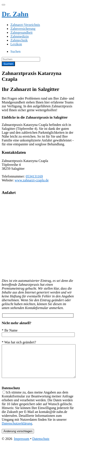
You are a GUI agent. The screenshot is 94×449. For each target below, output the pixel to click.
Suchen (15, 51)
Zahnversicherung (23, 28)
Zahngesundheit (21, 32)
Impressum (21, 445)
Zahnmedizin (19, 36)
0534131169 (34, 176)
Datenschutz (40, 445)
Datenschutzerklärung (17, 430)
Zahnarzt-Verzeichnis (25, 25)
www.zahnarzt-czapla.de (32, 180)
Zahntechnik (19, 40)
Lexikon (16, 44)
